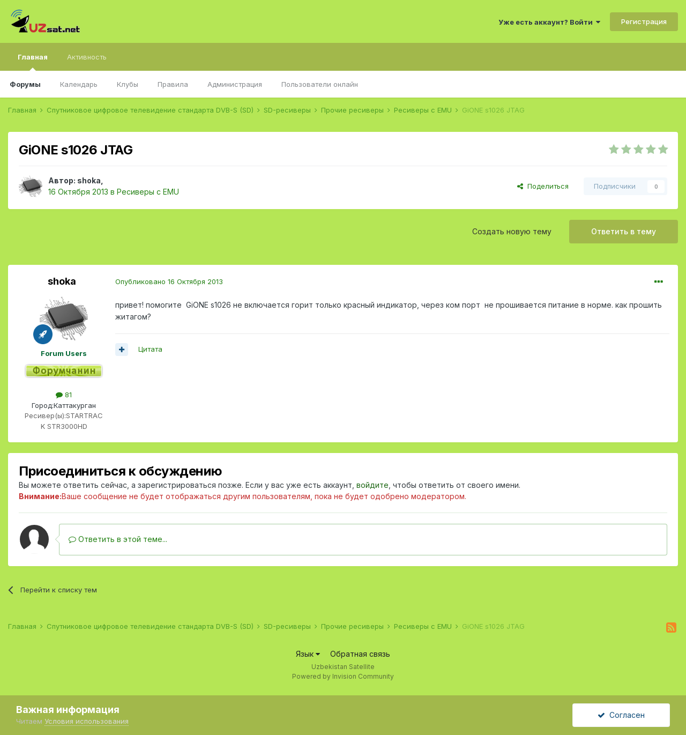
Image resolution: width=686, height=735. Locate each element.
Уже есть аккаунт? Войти (549, 22)
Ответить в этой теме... (118, 539)
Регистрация (644, 21)
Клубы (127, 84)
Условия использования (86, 721)
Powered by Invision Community (343, 676)
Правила (173, 84)
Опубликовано (169, 281)
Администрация (234, 84)
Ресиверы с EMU (148, 191)
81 (64, 394)
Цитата (150, 349)
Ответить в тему (623, 231)
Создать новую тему (511, 231)
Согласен (621, 714)
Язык (308, 653)
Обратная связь (360, 653)
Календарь (79, 84)
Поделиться (543, 186)
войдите (372, 484)
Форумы (25, 84)
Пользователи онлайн (319, 84)
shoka (89, 180)
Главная (33, 62)
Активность (87, 57)
